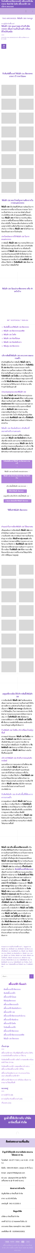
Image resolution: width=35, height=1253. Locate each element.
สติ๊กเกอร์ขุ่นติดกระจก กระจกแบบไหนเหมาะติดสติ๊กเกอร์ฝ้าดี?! (15, 1074)
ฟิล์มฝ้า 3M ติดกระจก (11, 1039)
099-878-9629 (12, 1168)
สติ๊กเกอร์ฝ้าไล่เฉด (10, 997)
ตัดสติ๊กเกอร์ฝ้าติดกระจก (12, 989)
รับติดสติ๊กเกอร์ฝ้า (10, 1027)
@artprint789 (13, 1178)
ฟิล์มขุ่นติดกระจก (10, 1001)
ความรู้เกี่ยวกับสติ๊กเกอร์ (7, 23)
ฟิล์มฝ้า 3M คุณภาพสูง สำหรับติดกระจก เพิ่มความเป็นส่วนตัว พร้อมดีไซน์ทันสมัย (15, 29)
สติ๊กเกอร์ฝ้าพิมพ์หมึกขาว (12, 1008)
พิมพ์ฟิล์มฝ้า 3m (16, 951)
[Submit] (31, 976)
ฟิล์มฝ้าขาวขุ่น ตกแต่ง (11, 398)
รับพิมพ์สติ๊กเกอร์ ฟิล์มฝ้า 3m (17, 964)
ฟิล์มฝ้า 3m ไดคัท (21, 955)
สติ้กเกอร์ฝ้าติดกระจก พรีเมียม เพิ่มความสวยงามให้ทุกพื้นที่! (16, 1081)
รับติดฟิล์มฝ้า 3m (25, 960)
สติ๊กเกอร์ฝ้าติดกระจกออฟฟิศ (14, 1035)
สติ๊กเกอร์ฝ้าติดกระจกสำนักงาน (14, 1016)
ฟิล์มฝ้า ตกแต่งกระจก (14, 957)
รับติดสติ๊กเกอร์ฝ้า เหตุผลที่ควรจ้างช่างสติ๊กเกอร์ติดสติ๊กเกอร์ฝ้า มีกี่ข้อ (15, 1067)
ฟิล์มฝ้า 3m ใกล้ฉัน (9, 955)
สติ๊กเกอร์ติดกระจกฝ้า (20, 847)
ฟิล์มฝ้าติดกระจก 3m (12, 960)
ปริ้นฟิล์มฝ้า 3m (6, 951)
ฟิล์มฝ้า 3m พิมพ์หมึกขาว (14, 953)
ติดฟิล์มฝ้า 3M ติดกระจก (25, 949)
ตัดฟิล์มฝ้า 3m (13, 949)
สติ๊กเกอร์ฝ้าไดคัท (10, 1023)
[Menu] (26, 11)
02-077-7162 (14, 1160)
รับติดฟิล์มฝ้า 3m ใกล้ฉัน (21, 962)
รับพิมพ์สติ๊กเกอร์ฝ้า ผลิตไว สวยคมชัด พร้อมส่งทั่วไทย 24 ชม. (17, 1061)
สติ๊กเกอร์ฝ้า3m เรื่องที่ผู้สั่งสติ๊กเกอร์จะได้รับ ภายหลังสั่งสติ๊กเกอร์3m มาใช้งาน (17, 1054)
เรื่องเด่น (4, 1103)
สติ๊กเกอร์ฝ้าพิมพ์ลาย (11, 1020)
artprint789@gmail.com (16, 1173)
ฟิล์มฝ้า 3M (24, 951)
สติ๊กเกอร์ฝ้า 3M (9, 1012)
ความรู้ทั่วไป (5, 1095)
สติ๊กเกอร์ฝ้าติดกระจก (11, 1031)
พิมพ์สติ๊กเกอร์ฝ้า (9, 993)
